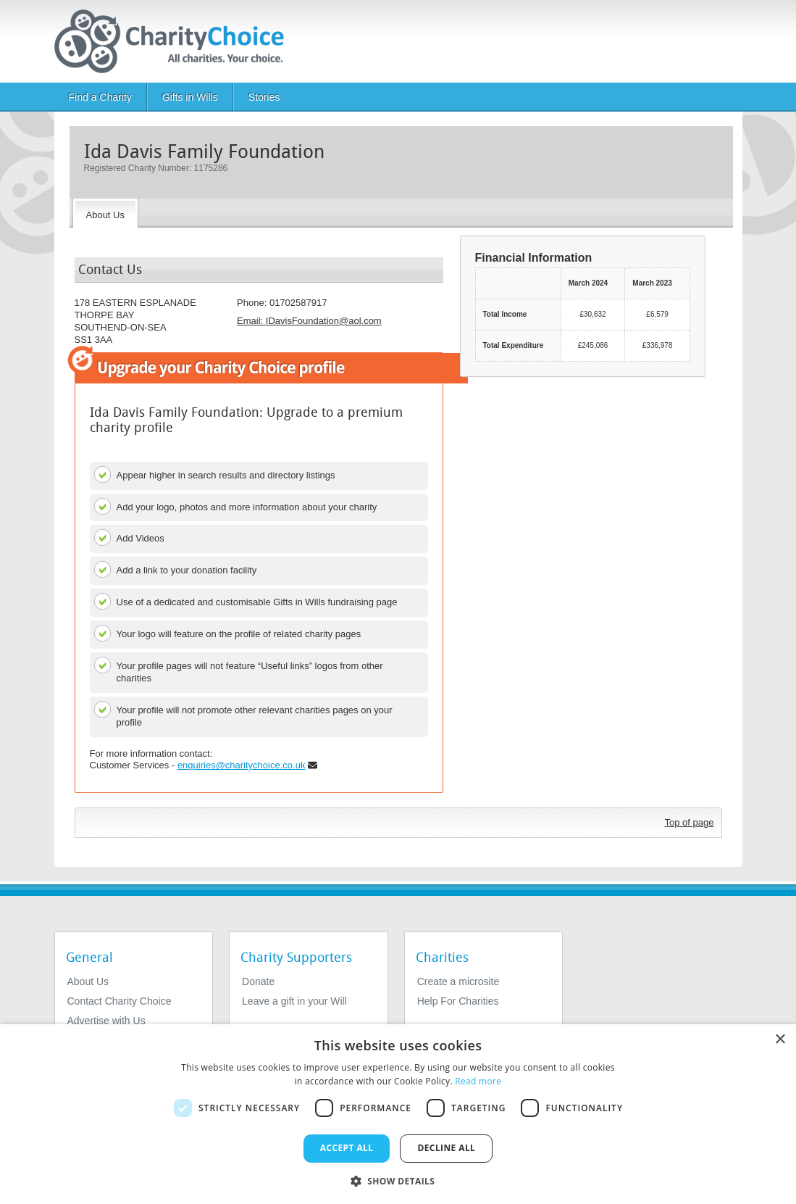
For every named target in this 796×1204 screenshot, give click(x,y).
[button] (398, 1180)
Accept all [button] (347, 1148)
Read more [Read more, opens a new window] (478, 1081)
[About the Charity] (105, 213)
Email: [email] (309, 320)
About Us (88, 981)
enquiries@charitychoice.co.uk (241, 765)
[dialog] (398, 1114)
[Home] (175, 41)
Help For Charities (458, 1001)
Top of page (689, 822)
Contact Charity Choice (119, 1001)
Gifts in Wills (190, 97)
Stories (264, 97)
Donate (258, 981)
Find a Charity (100, 97)
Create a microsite (458, 981)
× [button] (779, 1039)
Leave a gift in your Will (294, 1001)
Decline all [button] (446, 1148)
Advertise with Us (106, 1020)
